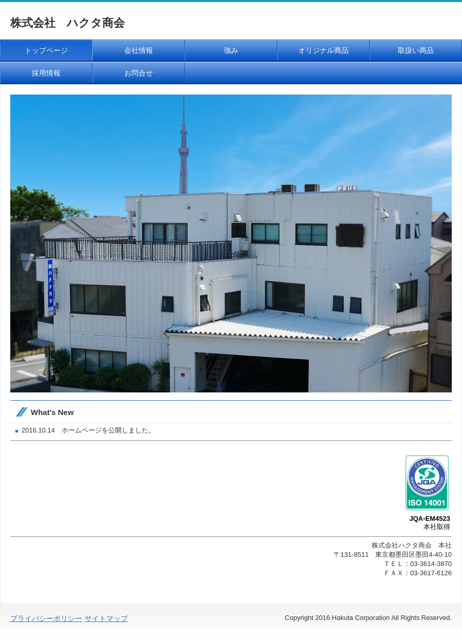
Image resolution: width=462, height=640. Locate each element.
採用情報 (46, 73)
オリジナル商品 (323, 50)
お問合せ (138, 73)
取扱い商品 (416, 50)
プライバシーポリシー (46, 618)
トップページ (46, 50)
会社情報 (138, 50)
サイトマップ (106, 618)
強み (231, 50)
